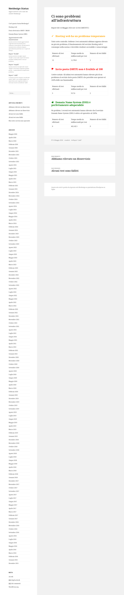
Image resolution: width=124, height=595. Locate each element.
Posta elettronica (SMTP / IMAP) (19, 31)
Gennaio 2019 (13, 436)
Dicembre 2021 (14, 316)
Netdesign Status (19, 8)
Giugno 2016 (13, 543)
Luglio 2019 (12, 416)
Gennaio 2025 (13, 189)
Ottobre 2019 (13, 405)
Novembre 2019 (14, 402)
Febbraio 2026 (13, 144)
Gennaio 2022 (13, 313)
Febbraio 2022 (13, 309)
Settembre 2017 (14, 491)
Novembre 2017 (14, 484)
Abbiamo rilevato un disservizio (19, 107)
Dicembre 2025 (14, 151)
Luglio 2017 (12, 498)
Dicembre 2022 (14, 275)
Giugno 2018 (13, 460)
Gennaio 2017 (13, 519)
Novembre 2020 (14, 361)
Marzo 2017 (12, 512)
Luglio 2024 (12, 210)
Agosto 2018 (13, 453)
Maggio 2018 (13, 464)
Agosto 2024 (13, 206)
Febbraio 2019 (13, 433)
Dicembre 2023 (14, 234)
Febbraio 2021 (13, 350)
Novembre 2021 (14, 319)
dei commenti (14, 583)
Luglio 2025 (12, 168)
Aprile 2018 (12, 467)
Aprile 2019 (12, 426)
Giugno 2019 (13, 419)
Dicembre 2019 (14, 398)
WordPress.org (14, 587)
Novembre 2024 (14, 196)
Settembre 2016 (14, 532)
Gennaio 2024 (13, 230)
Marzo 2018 (12, 471)
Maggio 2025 (13, 175)
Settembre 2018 (14, 450)
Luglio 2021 (12, 333)
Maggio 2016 (13, 546)
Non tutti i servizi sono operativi (19, 121)
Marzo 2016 (12, 553)
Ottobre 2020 (13, 364)
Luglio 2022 (12, 292)
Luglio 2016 (12, 539)
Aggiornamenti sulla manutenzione (19, 44)
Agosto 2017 (13, 495)
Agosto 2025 (13, 165)
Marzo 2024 (12, 223)
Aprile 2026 (12, 137)
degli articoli (14, 580)
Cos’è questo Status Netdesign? (19, 23)
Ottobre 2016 (13, 529)
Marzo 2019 (12, 429)
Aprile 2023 (12, 261)
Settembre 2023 (14, 244)
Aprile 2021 (12, 344)
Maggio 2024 (13, 216)
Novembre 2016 (14, 525)
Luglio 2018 (12, 457)
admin (68, 140)
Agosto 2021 (13, 330)
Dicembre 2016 (14, 522)
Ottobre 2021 (13, 323)
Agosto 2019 (13, 412)
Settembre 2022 (14, 285)
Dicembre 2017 (14, 481)
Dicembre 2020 (14, 357)
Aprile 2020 (12, 385)
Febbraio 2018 (13, 474)
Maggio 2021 (13, 340)
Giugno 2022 (13, 295)
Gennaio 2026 (13, 148)
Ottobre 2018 (13, 447)
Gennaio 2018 (13, 477)
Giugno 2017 (13, 501)
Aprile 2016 (12, 550)
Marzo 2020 (12, 388)
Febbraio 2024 (13, 227)
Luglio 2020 (12, 374)
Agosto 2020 (13, 371)
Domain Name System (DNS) (18, 34)
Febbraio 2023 (13, 268)
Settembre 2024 (14, 203)
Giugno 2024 (13, 213)
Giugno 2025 (13, 172)
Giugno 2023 (13, 254)
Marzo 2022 (12, 306)
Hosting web (13, 27)
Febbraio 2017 (13, 515)
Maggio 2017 (13, 505)
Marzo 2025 (12, 182)
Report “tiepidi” (19, 68)
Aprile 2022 (12, 302)
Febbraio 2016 (13, 556)
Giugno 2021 (13, 337)
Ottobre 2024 (13, 199)
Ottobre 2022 (13, 282)
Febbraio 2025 (13, 186)
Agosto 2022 (13, 289)
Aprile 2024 (12, 220)
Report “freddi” (19, 57)
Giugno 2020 (13, 378)
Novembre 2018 (14, 443)
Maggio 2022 (13, 299)
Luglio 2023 (12, 251)
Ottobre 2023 (13, 240)
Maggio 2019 (13, 422)
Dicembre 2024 (14, 192)
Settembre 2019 (14, 409)
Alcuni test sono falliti (16, 114)
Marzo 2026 (12, 141)
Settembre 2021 (14, 326)
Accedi (11, 576)
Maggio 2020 (13, 381)
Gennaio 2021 (13, 354)
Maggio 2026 (13, 134)
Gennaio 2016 (13, 560)
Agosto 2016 (13, 536)
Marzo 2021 (12, 347)
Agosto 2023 (13, 247)
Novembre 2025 (14, 155)
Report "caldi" (77, 140)
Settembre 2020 (14, 368)
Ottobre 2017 (13, 488)
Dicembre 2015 (14, 563)
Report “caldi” (19, 79)
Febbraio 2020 (13, 392)
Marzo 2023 (12, 265)
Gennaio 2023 (13, 271)
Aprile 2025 (12, 179)
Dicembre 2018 (14, 440)
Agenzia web (74, 187)
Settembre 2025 (14, 162)
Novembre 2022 (14, 278)
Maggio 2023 (13, 258)
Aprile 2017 (12, 508)
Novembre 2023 (14, 237)
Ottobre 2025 (13, 158)
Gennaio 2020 (13, 395)
